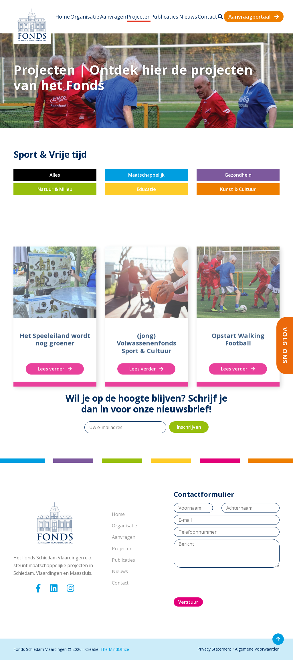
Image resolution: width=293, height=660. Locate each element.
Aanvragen (113, 16)
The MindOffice (114, 649)
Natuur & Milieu (54, 189)
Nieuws (188, 16)
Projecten (139, 16)
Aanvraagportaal (253, 16)
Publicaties (164, 16)
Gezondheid (238, 175)
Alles (55, 175)
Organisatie (84, 16)
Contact (207, 16)
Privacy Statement (214, 649)
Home (62, 16)
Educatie (146, 189)
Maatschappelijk (146, 175)
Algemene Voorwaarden (257, 649)
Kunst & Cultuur (238, 189)
